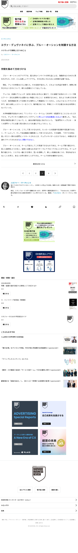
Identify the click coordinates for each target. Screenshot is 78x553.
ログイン (73, 2)
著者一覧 (49, 11)
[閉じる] (74, 9)
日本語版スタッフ (63, 519)
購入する (6, 294)
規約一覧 (4, 519)
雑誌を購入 (54, 490)
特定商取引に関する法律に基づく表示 (38, 519)
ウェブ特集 (39, 11)
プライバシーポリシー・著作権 (17, 519)
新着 (21, 11)
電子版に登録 (63, 2)
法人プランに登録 (25, 490)
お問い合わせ (39, 523)
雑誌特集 (29, 11)
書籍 (56, 11)
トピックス (5, 505)
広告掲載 (72, 519)
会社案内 (53, 519)
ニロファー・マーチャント (11, 54)
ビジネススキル (6, 39)
